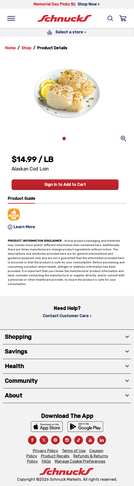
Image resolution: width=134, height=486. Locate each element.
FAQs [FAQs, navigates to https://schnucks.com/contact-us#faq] (46, 461)
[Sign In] (123, 18)
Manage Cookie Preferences (80, 461)
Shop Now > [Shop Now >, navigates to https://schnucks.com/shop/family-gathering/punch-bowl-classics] (89, 4)
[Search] (110, 18)
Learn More (21, 227)
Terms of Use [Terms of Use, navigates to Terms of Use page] (74, 450)
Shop (26, 48)
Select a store (71, 32)
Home (10, 48)
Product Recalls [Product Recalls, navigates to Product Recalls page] (55, 456)
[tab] (21, 200)
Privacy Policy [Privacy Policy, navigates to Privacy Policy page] (45, 450)
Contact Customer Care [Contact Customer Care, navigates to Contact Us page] (67, 316)
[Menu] (11, 18)
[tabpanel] (67, 217)
